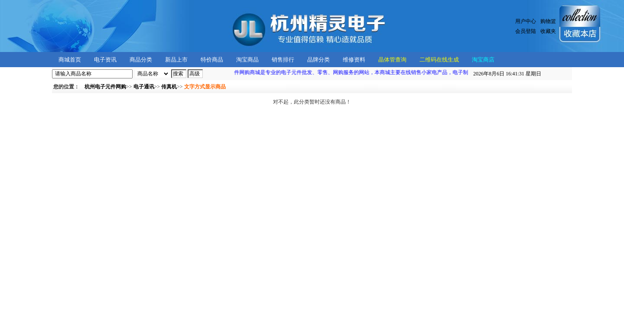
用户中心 (525, 21)
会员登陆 (525, 31)
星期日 (507, 74)
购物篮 (548, 21)
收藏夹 (548, 31)
